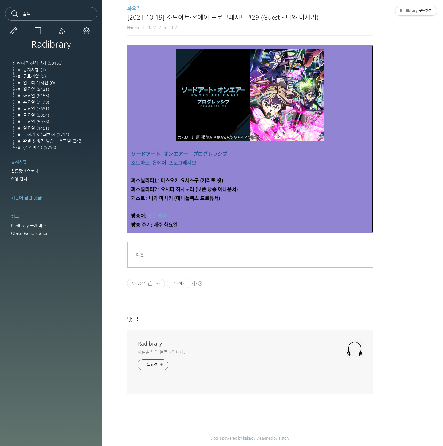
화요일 (156, 8)
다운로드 (166, 255)
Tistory (306, 438)
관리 (87, 31)
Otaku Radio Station (30, 233)
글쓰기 (14, 31)
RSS (63, 31)
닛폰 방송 (180, 215)
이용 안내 (19, 179)
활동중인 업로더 (24, 171)
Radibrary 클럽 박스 (28, 226)
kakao (270, 438)
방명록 (39, 31)
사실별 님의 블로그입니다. (183, 352)
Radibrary (51, 44)
